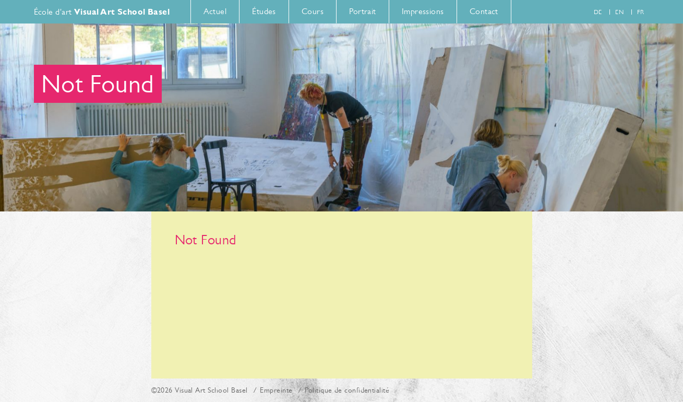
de (598, 12)
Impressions (423, 11)
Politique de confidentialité (347, 390)
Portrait (362, 11)
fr (640, 12)
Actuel (215, 11)
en (619, 12)
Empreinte (276, 390)
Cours (312, 11)
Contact (484, 11)
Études (264, 11)
